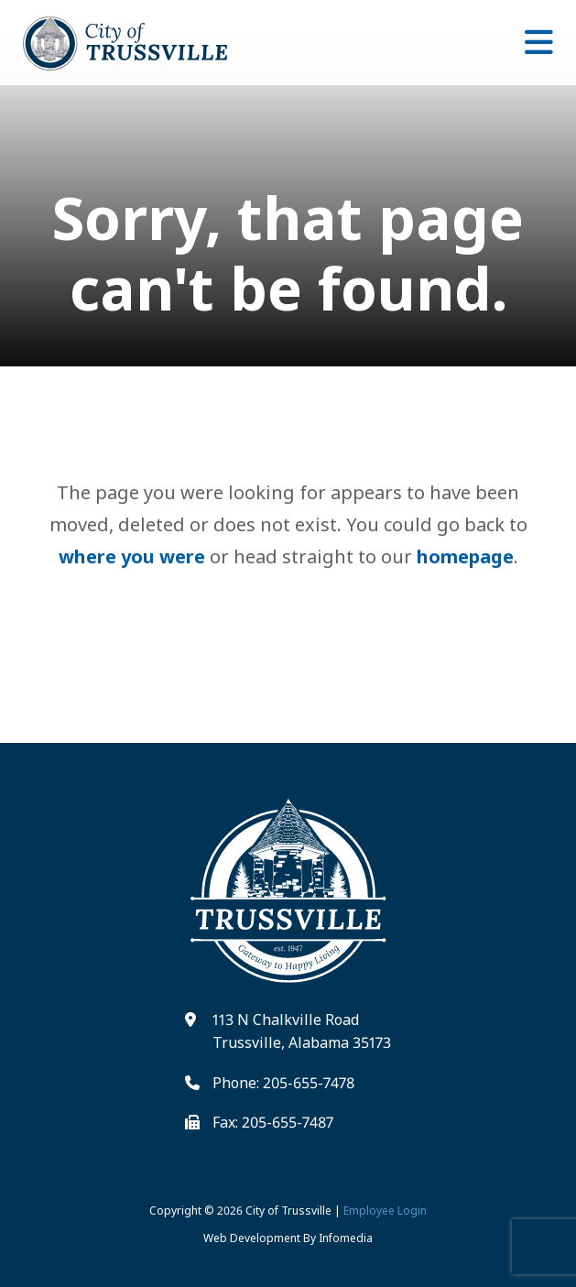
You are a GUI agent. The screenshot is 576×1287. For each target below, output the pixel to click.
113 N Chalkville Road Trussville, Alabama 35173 (301, 1031)
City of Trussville (288, 1210)
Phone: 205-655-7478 (283, 1083)
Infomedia (346, 1238)
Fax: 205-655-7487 (272, 1122)
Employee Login (385, 1210)
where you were (132, 556)
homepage (465, 556)
